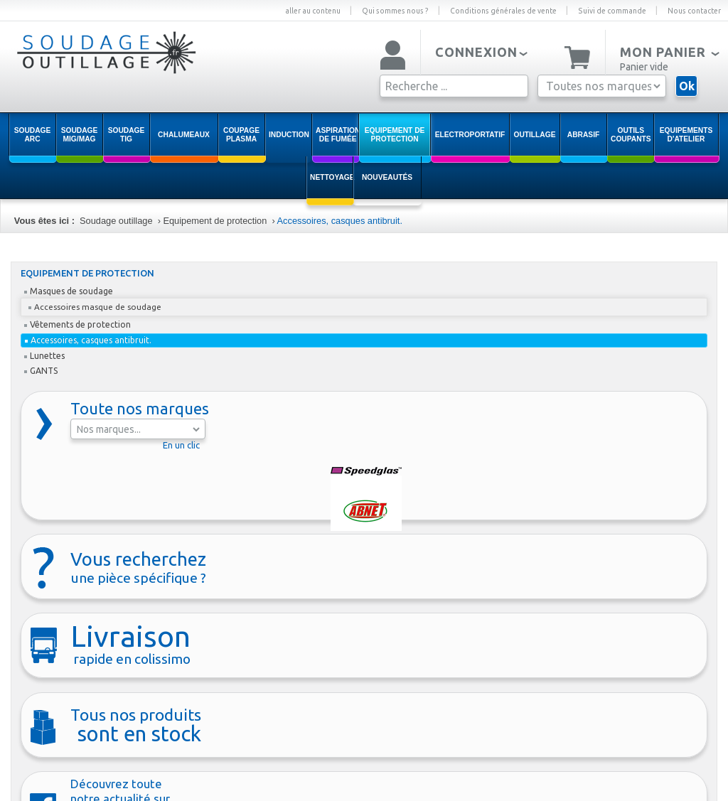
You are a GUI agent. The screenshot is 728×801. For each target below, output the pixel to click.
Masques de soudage (68, 291)
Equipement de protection (215, 220)
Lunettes (44, 355)
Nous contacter (694, 10)
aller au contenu (313, 10)
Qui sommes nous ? (395, 10)
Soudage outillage (116, 220)
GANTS (41, 370)
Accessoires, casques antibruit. (339, 220)
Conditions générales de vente (503, 10)
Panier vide (644, 66)
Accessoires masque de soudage (94, 306)
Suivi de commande (612, 10)
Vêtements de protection (77, 324)
